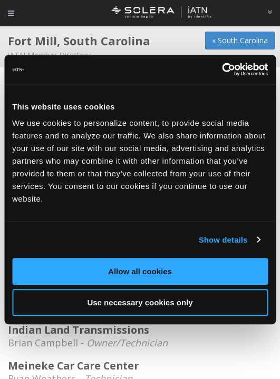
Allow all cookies (140, 271)
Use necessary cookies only (139, 302)
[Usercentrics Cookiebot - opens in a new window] (222, 69)
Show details (223, 239)
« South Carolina (240, 40)
